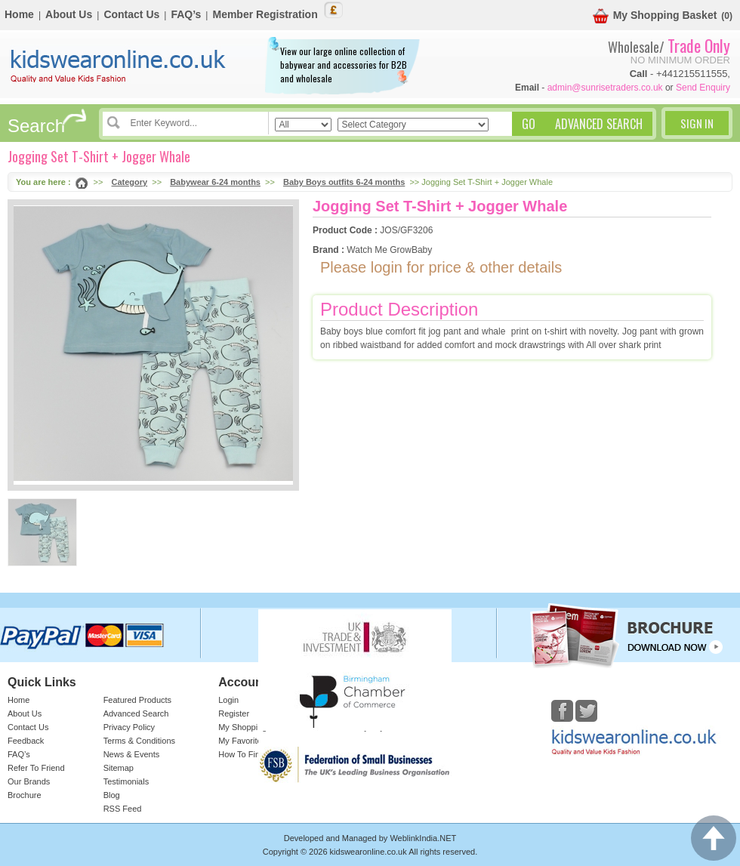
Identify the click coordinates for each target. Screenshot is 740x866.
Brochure (25, 795)
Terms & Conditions (139, 740)
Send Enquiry (703, 87)
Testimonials (126, 781)
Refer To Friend (36, 767)
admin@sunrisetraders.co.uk (605, 87)
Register (233, 713)
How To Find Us (247, 754)
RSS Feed (122, 808)
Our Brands (29, 781)
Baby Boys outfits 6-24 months (344, 181)
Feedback (26, 740)
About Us (68, 14)
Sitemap (118, 767)
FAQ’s (186, 14)
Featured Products (137, 699)
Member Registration (264, 14)
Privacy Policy (129, 727)
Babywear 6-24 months (215, 181)
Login (228, 699)
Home (19, 14)
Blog (111, 795)
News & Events (131, 754)
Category (130, 181)
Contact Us (131, 14)
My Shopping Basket (655, 16)
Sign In (697, 123)
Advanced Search (136, 713)
